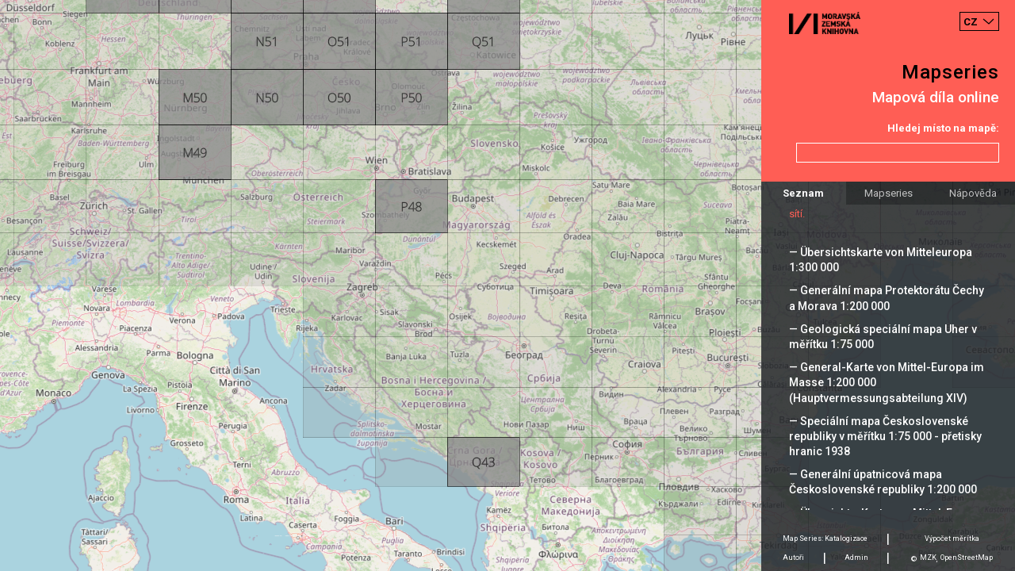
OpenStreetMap (966, 557)
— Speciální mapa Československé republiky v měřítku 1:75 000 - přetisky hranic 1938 (885, 436)
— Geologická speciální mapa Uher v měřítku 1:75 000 (883, 337)
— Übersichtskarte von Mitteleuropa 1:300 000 (880, 260)
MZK (928, 557)
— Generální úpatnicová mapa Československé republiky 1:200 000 (883, 482)
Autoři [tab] (793, 557)
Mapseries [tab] (888, 193)
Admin (856, 557)
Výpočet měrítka (952, 538)
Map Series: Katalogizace (825, 538)
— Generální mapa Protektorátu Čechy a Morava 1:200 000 (886, 298)
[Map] (507, 285)
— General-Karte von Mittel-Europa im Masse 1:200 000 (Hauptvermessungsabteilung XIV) (886, 382)
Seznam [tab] (803, 193)
